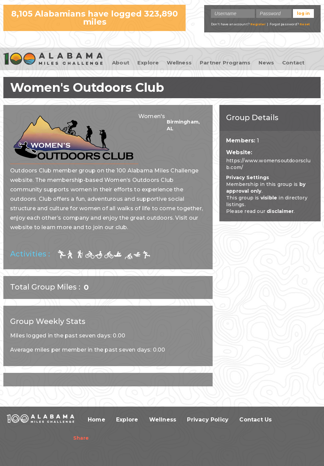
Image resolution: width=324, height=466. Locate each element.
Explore (148, 62)
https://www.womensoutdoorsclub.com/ (268, 164)
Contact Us (255, 419)
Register (258, 24)
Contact (293, 62)
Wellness (179, 62)
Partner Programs (225, 62)
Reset (305, 24)
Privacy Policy (207, 419)
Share (81, 438)
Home (96, 419)
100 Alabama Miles (53, 59)
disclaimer (280, 211)
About (120, 62)
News (266, 62)
